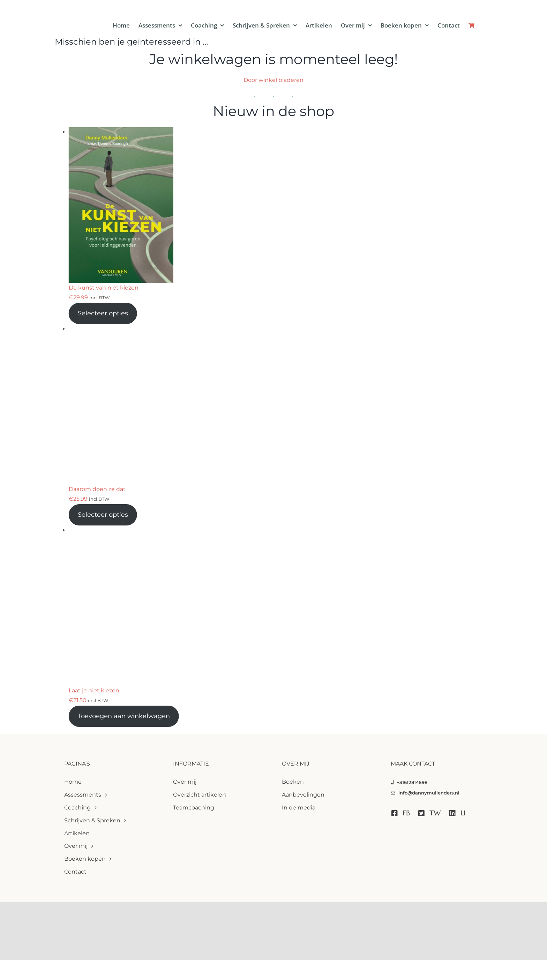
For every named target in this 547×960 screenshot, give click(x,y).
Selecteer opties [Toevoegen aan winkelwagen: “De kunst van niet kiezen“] (103, 313)
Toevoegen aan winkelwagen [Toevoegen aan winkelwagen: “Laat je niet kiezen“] (124, 716)
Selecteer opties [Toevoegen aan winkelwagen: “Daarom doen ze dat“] (103, 515)
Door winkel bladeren (273, 80)
